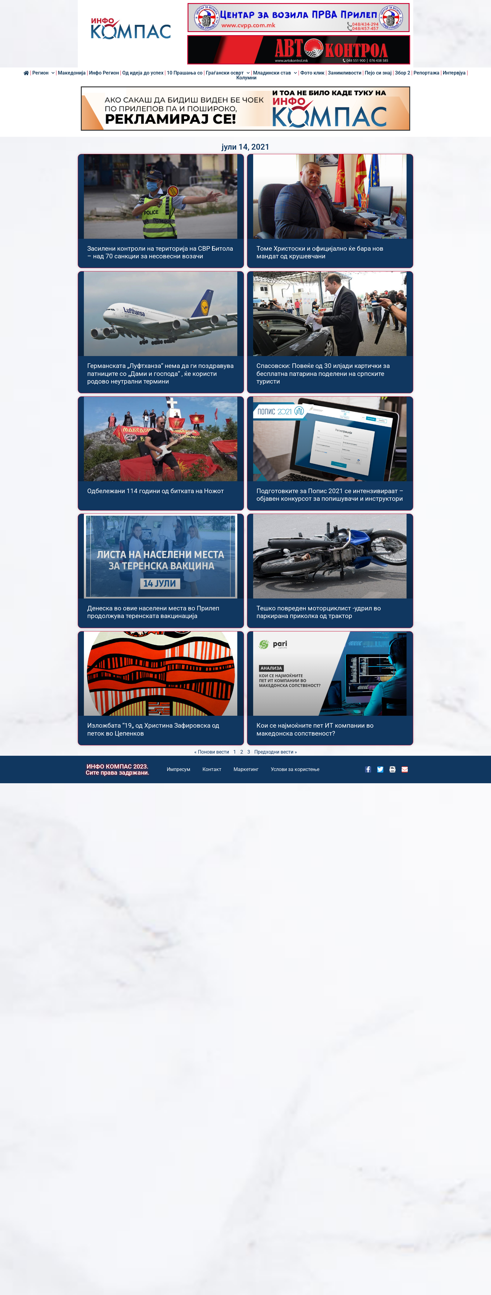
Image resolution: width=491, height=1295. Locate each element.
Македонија (72, 73)
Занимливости (344, 73)
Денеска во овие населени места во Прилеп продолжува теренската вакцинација (153, 612)
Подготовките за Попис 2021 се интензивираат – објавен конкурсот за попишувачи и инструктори (329, 494)
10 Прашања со (184, 73)
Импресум (178, 769)
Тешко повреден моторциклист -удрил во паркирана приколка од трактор (318, 612)
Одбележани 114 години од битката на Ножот (155, 491)
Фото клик (312, 73)
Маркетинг (246, 769)
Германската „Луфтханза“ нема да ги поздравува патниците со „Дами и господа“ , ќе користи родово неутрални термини (160, 373)
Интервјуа (454, 73)
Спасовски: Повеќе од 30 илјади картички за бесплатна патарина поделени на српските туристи (323, 373)
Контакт (211, 769)
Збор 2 (402, 73)
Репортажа (426, 73)
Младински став (275, 73)
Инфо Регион (104, 73)
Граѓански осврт (228, 73)
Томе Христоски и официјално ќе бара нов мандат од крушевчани (319, 252)
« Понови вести (211, 752)
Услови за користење (295, 769)
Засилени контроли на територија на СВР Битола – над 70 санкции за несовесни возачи (160, 252)
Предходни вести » (275, 752)
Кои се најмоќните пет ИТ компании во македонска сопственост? (315, 729)
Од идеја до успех (142, 73)
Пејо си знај (378, 73)
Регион (43, 73)
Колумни (246, 77)
